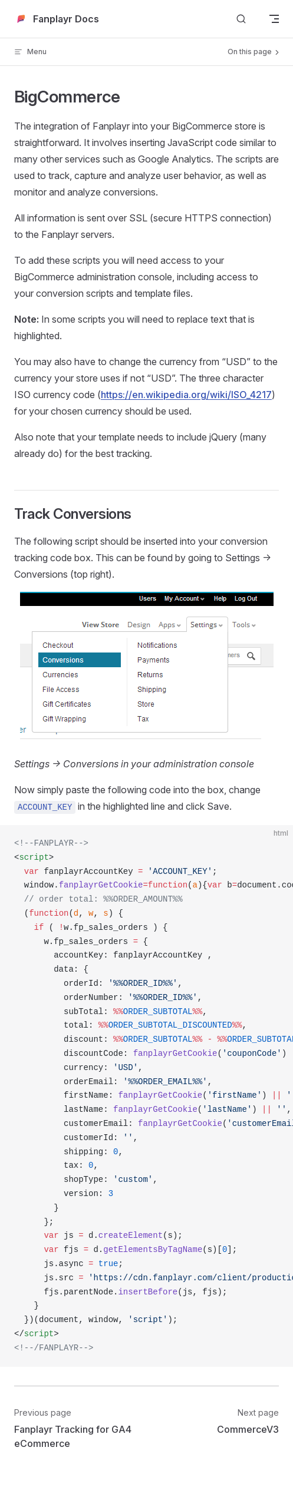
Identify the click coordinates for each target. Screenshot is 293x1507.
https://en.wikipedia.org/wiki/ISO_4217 (186, 394)
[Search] (241, 19)
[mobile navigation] (274, 19)
